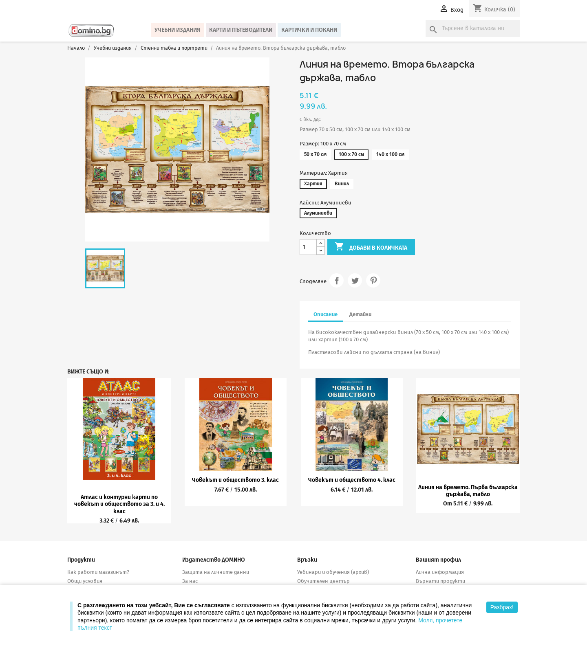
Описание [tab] (325, 314)
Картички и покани (309, 29)
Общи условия (84, 581)
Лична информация (440, 572)
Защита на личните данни (215, 572)
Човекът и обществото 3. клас (235, 480)
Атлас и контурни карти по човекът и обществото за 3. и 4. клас (119, 504)
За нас (190, 581)
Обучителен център (323, 581)
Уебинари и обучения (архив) (333, 572)
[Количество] (308, 247)
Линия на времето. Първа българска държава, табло (468, 491)
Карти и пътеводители (240, 29)
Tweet (355, 280)
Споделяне (336, 280)
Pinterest (373, 280)
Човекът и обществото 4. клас (351, 480)
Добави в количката (371, 247)
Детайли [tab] (360, 314)
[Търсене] (473, 28)
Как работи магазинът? (98, 572)
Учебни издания (177, 29)
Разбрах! (502, 607)
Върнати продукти (440, 581)
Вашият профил (438, 559)
